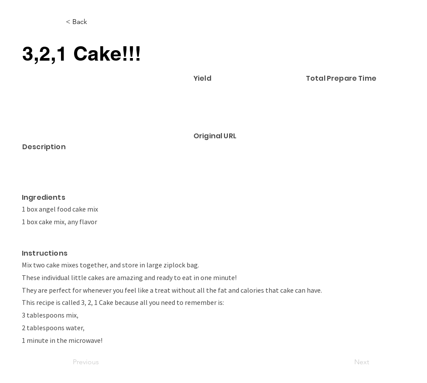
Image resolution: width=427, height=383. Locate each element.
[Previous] (101, 362)
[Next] (347, 362)
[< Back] (94, 22)
